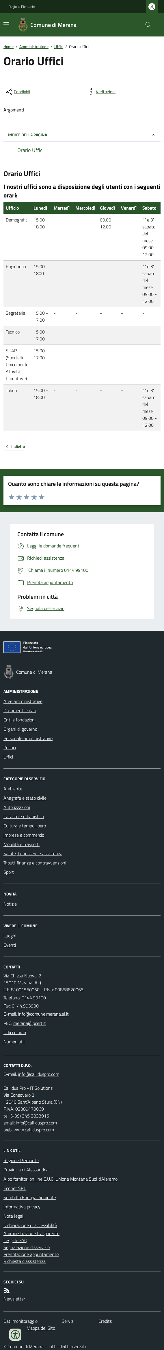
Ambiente (12, 788)
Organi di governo (20, 729)
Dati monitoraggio (20, 1321)
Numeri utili (14, 1041)
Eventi (9, 944)
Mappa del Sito (41, 1328)
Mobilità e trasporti (21, 844)
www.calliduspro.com (34, 1129)
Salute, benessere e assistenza (32, 853)
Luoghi (9, 935)
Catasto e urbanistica (23, 816)
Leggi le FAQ (15, 1240)
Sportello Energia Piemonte (29, 1197)
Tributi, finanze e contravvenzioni (34, 862)
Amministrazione (34, 46)
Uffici (58, 46)
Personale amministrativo (28, 738)
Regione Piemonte (22, 6)
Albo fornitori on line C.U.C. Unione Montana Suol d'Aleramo (60, 1178)
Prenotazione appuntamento (31, 1254)
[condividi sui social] (17, 91)
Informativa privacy (21, 1206)
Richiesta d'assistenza (24, 1261)
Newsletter (14, 1298)
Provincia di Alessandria (26, 1169)
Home (8, 46)
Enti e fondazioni (19, 719)
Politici (9, 747)
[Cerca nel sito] (146, 25)
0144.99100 (34, 997)
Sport (8, 872)
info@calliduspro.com (36, 1122)
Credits (105, 1321)
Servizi (68, 1321)
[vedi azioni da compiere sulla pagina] (101, 91)
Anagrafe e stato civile (24, 797)
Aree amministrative (22, 701)
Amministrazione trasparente (31, 1233)
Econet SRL (14, 1188)
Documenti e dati (19, 710)
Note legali (13, 1215)
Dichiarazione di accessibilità (30, 1225)
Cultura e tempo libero (24, 825)
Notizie (10, 903)
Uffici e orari (14, 1032)
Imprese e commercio (23, 834)
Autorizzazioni (16, 807)
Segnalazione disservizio (26, 1247)
